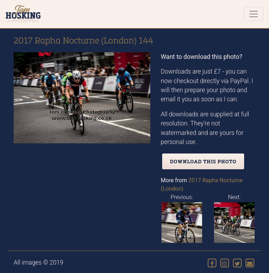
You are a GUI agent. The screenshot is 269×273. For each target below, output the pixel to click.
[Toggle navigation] (253, 14)
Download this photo (203, 161)
